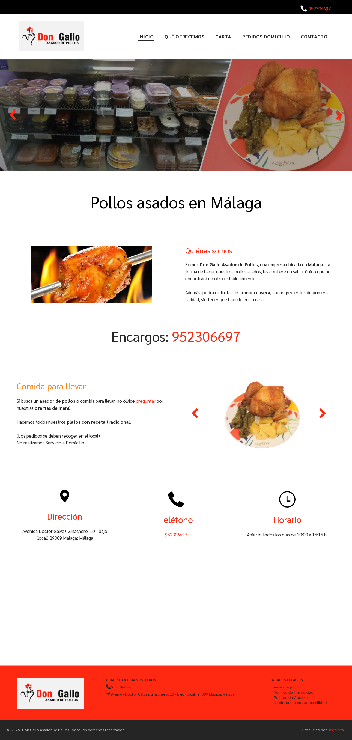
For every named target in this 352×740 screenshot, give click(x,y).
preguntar (146, 401)
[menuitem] (146, 36)
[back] (12, 115)
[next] (339, 115)
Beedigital (336, 729)
